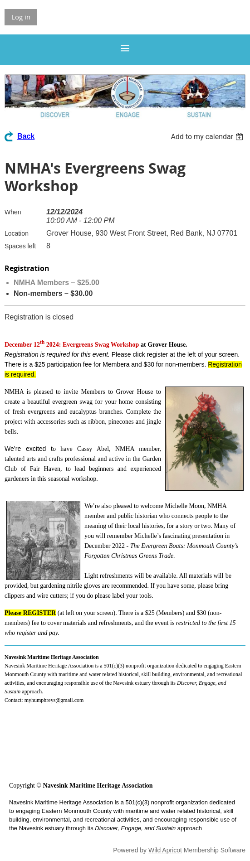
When (13, 212)
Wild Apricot (165, 850)
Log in (20, 16)
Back (25, 136)
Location (17, 233)
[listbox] (208, 136)
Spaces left (20, 246)
